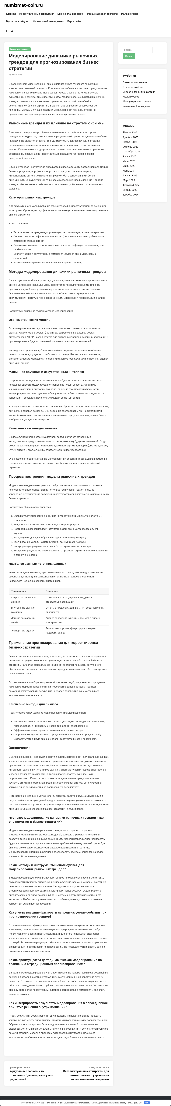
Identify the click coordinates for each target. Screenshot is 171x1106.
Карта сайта (74, 21)
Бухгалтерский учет (17, 21)
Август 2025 (129, 156)
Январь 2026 (130, 132)
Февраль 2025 (131, 185)
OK (146, 1103)
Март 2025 (129, 180)
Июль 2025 (129, 161)
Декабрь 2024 (130, 194)
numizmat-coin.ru (23, 5)
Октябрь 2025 (130, 146)
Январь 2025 (130, 189)
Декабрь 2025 (130, 137)
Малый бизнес (129, 13)
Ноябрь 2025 (130, 142)
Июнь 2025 (129, 166)
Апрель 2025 (130, 175)
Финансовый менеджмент (48, 21)
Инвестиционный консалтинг (36, 13)
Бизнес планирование (70, 13)
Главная (11, 13)
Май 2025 (128, 170)
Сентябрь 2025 (131, 151)
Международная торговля (102, 13)
